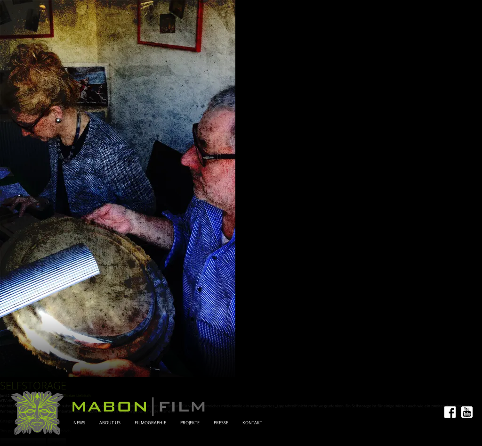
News (79, 423)
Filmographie (150, 423)
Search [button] (57, 442)
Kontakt (252, 423)
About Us (109, 423)
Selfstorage (33, 385)
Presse (221, 423)
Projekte (190, 423)
